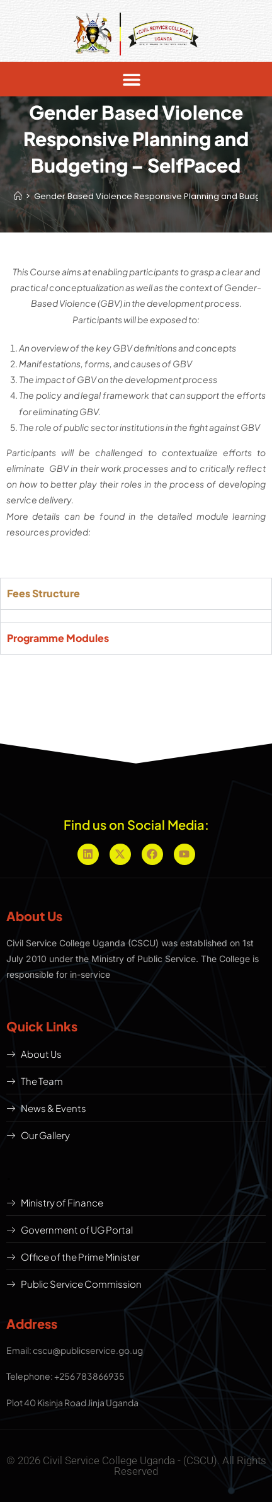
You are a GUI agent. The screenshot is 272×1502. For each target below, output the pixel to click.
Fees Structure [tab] (43, 593)
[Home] (18, 196)
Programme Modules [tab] (58, 638)
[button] (131, 79)
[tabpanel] (136, 615)
